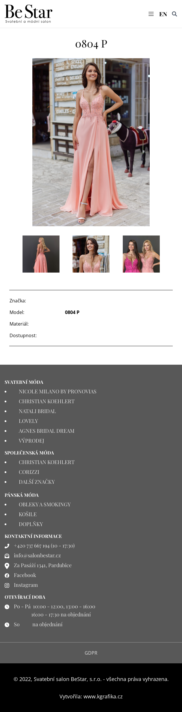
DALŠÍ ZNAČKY (37, 481)
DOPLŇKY (31, 524)
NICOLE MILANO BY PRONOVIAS (57, 391)
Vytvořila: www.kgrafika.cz (91, 696)
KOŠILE (28, 514)
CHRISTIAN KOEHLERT (47, 401)
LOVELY (28, 420)
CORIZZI (29, 471)
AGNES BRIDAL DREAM (47, 430)
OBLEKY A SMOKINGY (45, 504)
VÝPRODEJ (31, 440)
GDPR (91, 653)
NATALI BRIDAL (37, 411)
